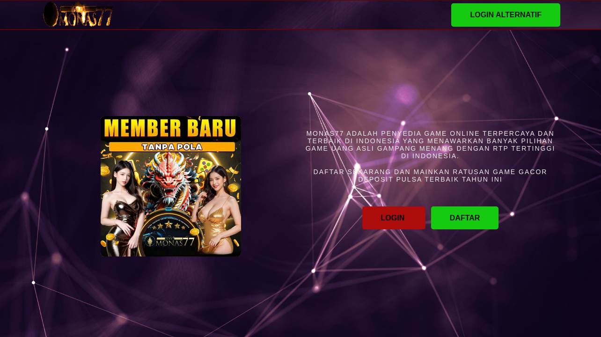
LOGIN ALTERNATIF (506, 15)
